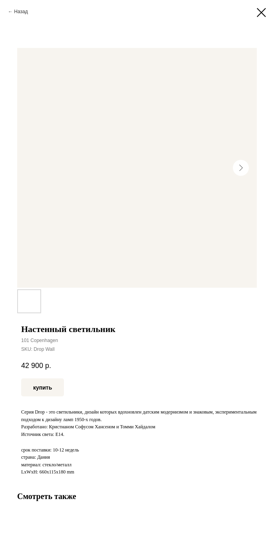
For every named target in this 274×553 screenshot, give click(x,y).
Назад (21, 11)
